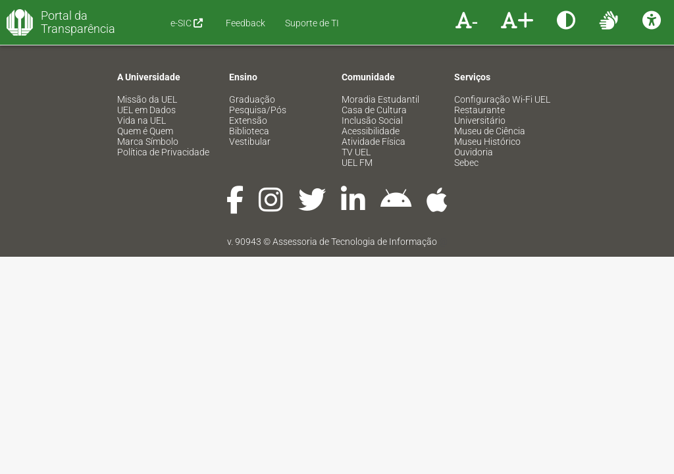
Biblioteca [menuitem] (249, 131)
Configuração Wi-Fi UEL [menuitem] (502, 99)
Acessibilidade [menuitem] (371, 131)
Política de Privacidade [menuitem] (163, 152)
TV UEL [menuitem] (356, 152)
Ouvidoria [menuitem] (473, 152)
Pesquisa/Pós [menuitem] (257, 110)
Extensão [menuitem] (248, 120)
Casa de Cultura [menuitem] (374, 110)
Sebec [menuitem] (466, 162)
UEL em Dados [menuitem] (146, 110)
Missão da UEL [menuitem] (147, 99)
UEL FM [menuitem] (357, 162)
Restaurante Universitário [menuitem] (480, 115)
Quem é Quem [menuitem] (145, 131)
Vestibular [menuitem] (250, 141)
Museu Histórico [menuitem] (487, 141)
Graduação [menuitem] (252, 99)
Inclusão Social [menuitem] (372, 120)
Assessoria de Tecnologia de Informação (354, 241)
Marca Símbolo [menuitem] (147, 141)
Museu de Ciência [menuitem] (489, 131)
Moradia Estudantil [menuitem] (380, 99)
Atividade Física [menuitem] (373, 141)
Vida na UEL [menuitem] (141, 120)
